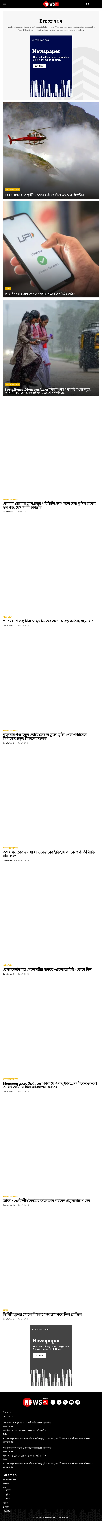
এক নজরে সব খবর (12, 190)
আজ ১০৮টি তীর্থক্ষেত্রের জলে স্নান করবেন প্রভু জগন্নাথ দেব (46, 1201)
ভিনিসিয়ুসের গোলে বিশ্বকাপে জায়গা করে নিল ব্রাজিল (42, 1314)
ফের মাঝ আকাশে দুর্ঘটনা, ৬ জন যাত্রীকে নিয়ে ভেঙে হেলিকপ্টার (27, 1422)
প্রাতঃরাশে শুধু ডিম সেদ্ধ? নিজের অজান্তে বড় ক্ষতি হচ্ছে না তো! (49, 621)
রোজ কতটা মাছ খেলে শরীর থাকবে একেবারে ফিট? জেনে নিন (47, 969)
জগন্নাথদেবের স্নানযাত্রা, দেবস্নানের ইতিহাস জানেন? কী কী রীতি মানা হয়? (49, 854)
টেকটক (7, 288)
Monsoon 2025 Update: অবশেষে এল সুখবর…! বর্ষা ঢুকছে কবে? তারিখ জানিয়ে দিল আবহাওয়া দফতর (50, 1085)
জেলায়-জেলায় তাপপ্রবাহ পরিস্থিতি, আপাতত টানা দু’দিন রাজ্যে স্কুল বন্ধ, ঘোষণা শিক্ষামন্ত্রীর (49, 505)
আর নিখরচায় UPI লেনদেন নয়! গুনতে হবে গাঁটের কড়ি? (24, 1430)
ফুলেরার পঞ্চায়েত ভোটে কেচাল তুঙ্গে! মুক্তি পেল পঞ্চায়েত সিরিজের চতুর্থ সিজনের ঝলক (45, 737)
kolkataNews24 (9, 512)
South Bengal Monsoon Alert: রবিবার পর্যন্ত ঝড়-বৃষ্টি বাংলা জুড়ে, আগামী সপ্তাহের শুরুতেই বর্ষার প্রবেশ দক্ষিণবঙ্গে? (48, 1438)
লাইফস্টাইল (7, 617)
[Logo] (51, 4)
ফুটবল (5, 1310)
